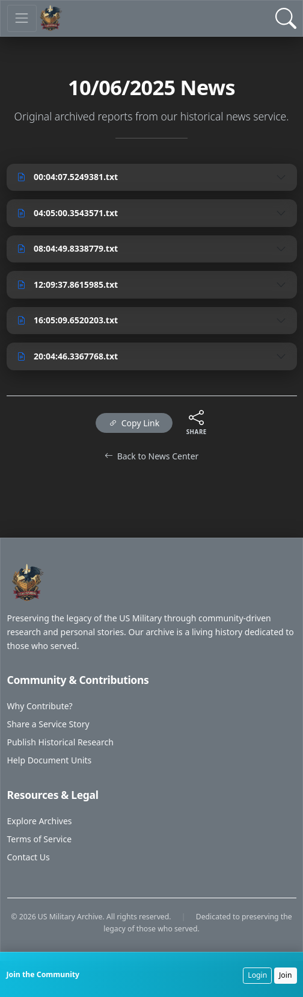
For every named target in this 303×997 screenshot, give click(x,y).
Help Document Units (49, 760)
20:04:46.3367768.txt (67, 356)
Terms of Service (39, 839)
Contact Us (28, 857)
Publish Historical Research (60, 742)
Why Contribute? (40, 706)
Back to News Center (152, 456)
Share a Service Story (48, 724)
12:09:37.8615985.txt (67, 284)
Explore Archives (39, 821)
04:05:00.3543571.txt (67, 213)
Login (257, 975)
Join (285, 975)
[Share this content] (196, 417)
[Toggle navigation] (22, 18)
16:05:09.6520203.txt (67, 320)
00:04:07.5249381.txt (67, 176)
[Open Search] (285, 18)
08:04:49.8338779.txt (67, 248)
